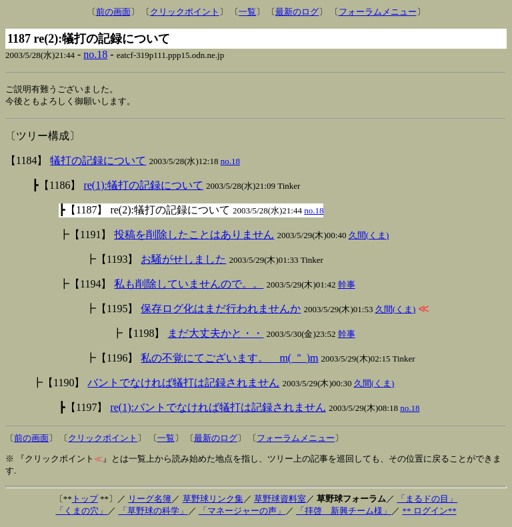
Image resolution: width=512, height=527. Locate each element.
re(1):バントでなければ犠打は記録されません (218, 408)
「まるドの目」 (427, 500)
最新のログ (297, 12)
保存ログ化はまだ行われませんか (221, 310)
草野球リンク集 (213, 500)
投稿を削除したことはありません (194, 235)
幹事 (346, 286)
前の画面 (113, 12)
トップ (85, 500)
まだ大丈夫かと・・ (215, 334)
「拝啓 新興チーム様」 (343, 512)
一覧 (247, 12)
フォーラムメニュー (378, 12)
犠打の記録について (98, 161)
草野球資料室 (280, 500)
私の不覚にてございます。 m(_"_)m (229, 359)
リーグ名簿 (149, 500)
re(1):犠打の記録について (143, 186)
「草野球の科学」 (153, 512)
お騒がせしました (183, 260)
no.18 (95, 54)
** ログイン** (429, 512)
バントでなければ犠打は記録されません (183, 384)
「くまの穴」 (81, 512)
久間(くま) (369, 236)
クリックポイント (184, 12)
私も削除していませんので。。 (188, 285)
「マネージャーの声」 (242, 512)
